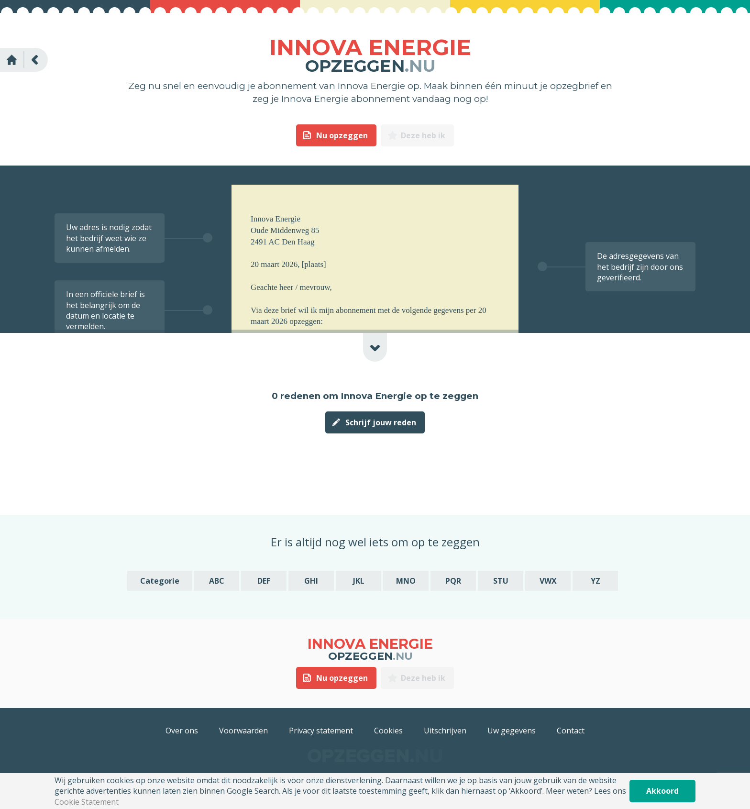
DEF (263, 581)
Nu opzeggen (342, 135)
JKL (358, 581)
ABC (216, 581)
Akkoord (662, 791)
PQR (453, 581)
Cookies (388, 730)
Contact (571, 730)
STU (500, 581)
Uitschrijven (445, 730)
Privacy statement (321, 730)
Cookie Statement (87, 802)
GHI (311, 581)
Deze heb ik (423, 135)
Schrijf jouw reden (380, 422)
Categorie (159, 581)
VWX (548, 581)
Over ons (181, 730)
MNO (406, 581)
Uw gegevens (511, 730)
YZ (595, 581)
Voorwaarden (243, 730)
